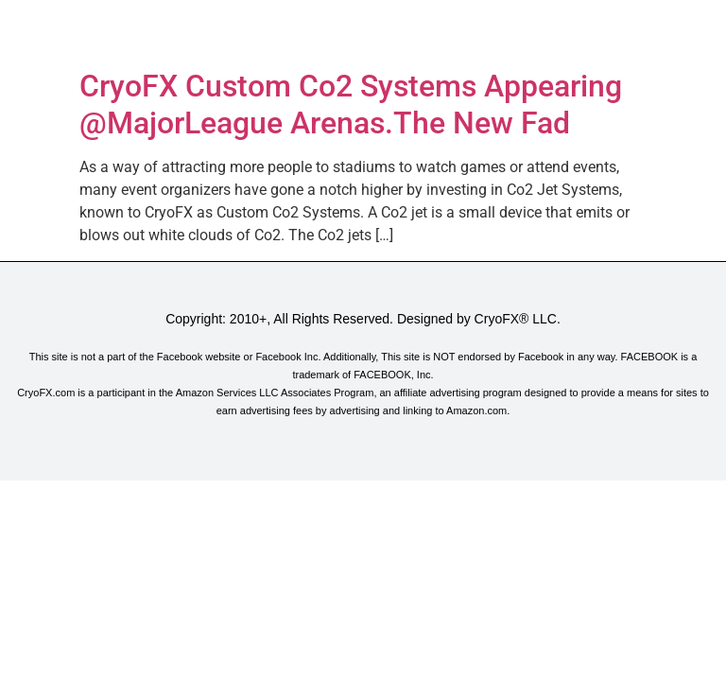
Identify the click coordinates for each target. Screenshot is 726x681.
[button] (363, 30)
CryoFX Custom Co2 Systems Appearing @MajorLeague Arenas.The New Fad (350, 104)
